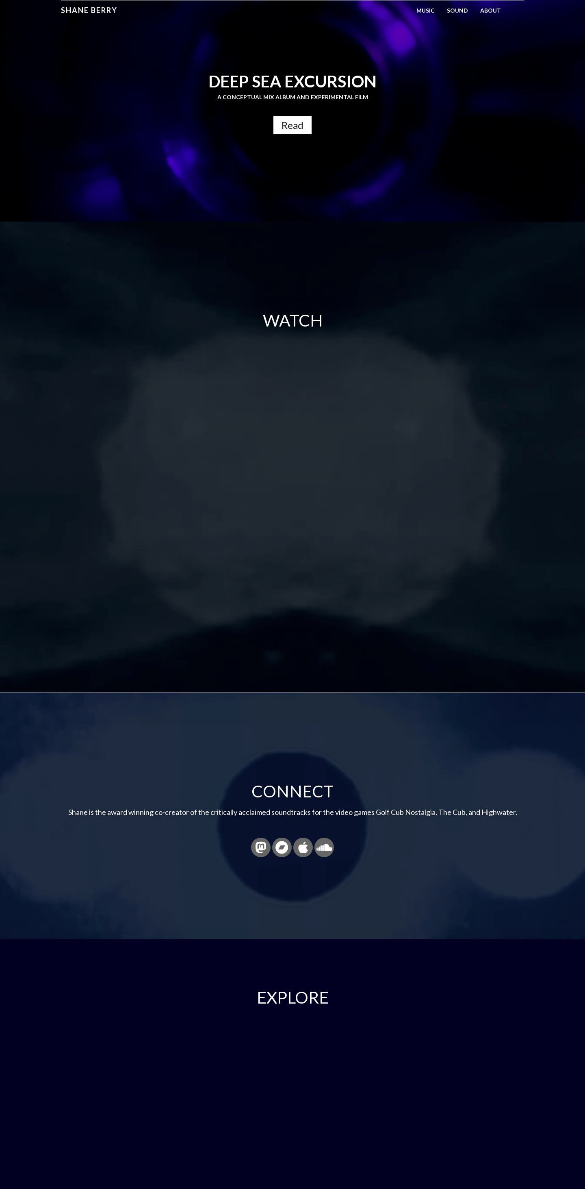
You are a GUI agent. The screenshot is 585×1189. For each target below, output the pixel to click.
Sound (457, 10)
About (490, 10)
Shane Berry (89, 10)
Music (425, 10)
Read (292, 125)
